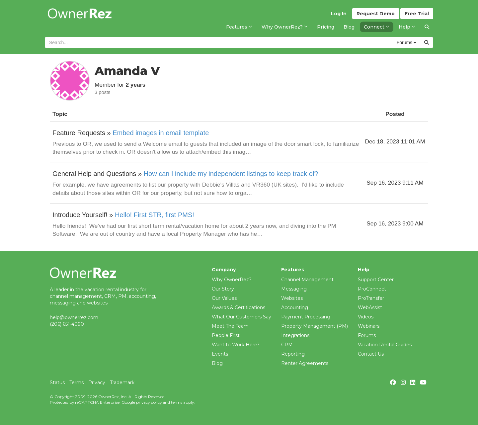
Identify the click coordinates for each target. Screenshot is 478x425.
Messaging (294, 289)
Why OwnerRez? (232, 280)
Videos (365, 317)
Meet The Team (230, 326)
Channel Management (307, 280)
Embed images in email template (161, 132)
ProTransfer (371, 298)
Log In (339, 14)
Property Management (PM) (314, 326)
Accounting (294, 307)
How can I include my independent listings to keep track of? (231, 173)
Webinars (368, 326)
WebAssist (370, 307)
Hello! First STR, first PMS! (154, 214)
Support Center (376, 280)
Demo (376, 14)
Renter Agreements (304, 363)
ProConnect (372, 289)
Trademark (122, 382)
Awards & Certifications (238, 307)
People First (226, 335)
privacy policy (149, 402)
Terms (76, 382)
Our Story (223, 289)
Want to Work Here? (236, 345)
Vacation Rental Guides (385, 345)
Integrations (295, 335)
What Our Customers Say (241, 317)
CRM (287, 345)
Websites (292, 298)
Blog (217, 363)
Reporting (293, 354)
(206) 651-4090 (67, 324)
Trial (417, 14)
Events (220, 354)
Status (57, 382)
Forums (367, 335)
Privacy (96, 382)
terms (176, 402)
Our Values (224, 298)
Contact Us (371, 354)
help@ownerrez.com (74, 317)
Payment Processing (305, 317)
